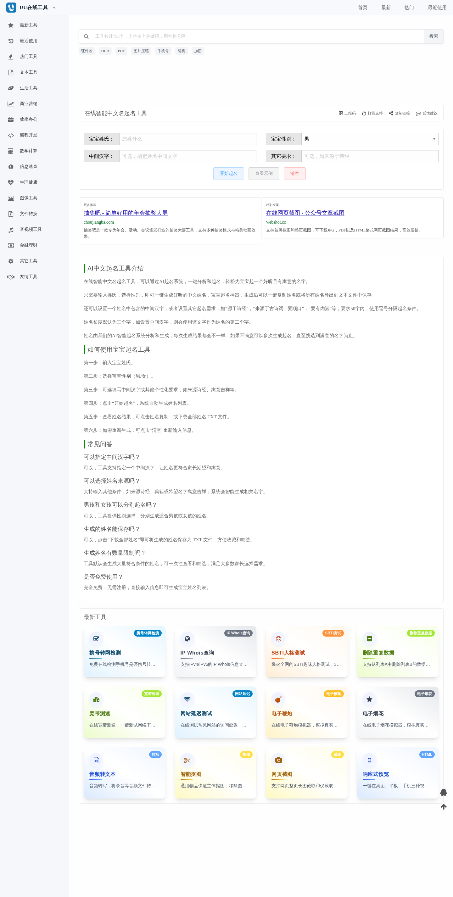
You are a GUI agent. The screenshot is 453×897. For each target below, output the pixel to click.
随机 (181, 51)
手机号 (163, 51)
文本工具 (22, 73)
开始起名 (229, 173)
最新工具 (22, 25)
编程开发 (22, 135)
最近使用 (22, 41)
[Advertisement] (261, 81)
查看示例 (264, 173)
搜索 (433, 36)
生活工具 (22, 88)
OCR (105, 51)
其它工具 (22, 261)
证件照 (86, 51)
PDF (121, 51)
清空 (294, 173)
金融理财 (22, 246)
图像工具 (22, 198)
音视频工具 (24, 230)
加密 (198, 51)
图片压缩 (141, 51)
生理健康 (22, 183)
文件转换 (22, 214)
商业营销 (22, 104)
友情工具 (22, 277)
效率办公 (22, 120)
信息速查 (22, 167)
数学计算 (22, 151)
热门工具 (22, 57)
